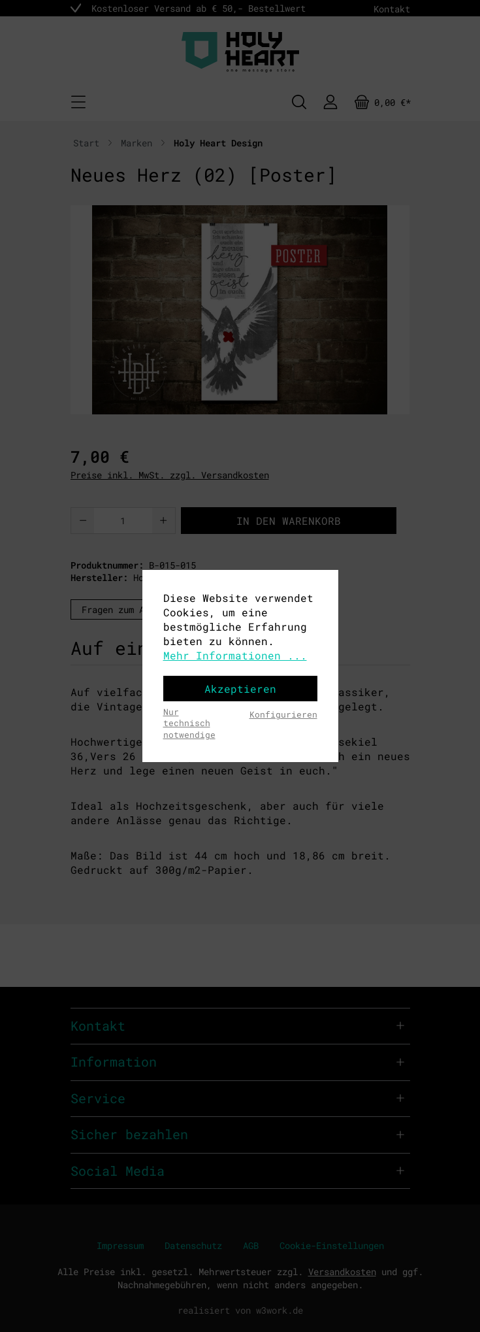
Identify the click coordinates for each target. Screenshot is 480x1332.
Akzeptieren (240, 688)
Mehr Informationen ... (235, 655)
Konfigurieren (283, 714)
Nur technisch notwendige (189, 723)
